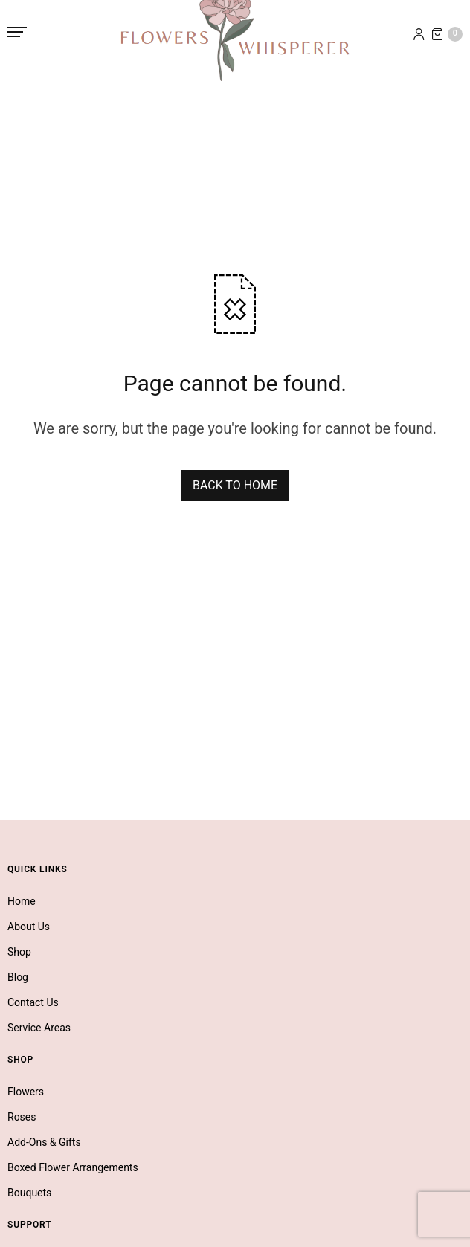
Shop (19, 952)
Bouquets (29, 1193)
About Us (28, 926)
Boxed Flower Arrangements (72, 1167)
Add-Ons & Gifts (44, 1142)
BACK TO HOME (235, 485)
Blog (17, 977)
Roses (21, 1117)
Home (21, 901)
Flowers (25, 1092)
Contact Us (33, 1002)
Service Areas (39, 1028)
